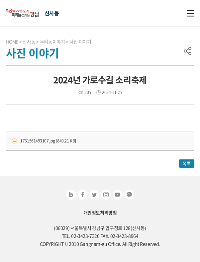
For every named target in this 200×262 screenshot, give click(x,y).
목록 (186, 163)
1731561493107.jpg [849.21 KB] (48, 141)
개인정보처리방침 (100, 213)
